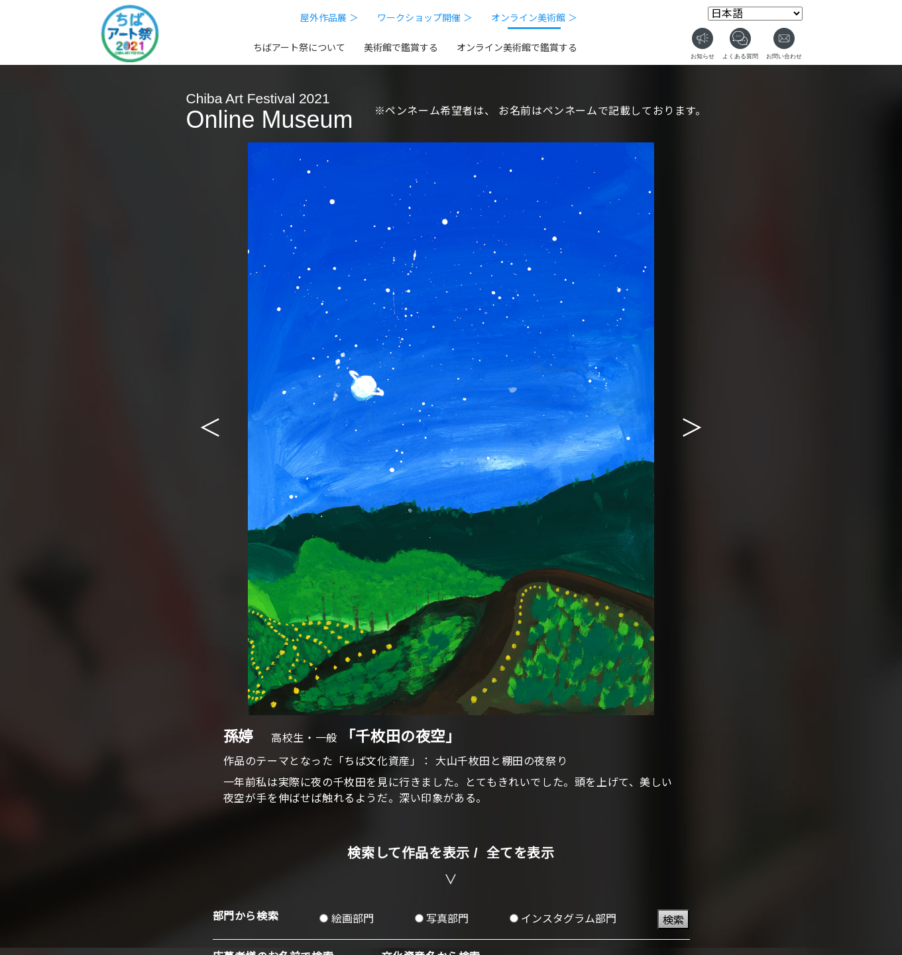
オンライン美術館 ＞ (534, 18)
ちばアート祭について (299, 47)
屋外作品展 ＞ (329, 18)
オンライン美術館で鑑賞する (517, 47)
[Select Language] (755, 14)
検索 (673, 920)
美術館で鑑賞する (401, 47)
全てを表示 (520, 853)
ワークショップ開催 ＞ (425, 18)
